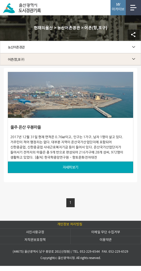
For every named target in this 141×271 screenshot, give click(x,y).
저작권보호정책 (35, 240)
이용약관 (106, 240)
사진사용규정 (35, 232)
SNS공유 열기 (133, 34)
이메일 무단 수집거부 (105, 232)
